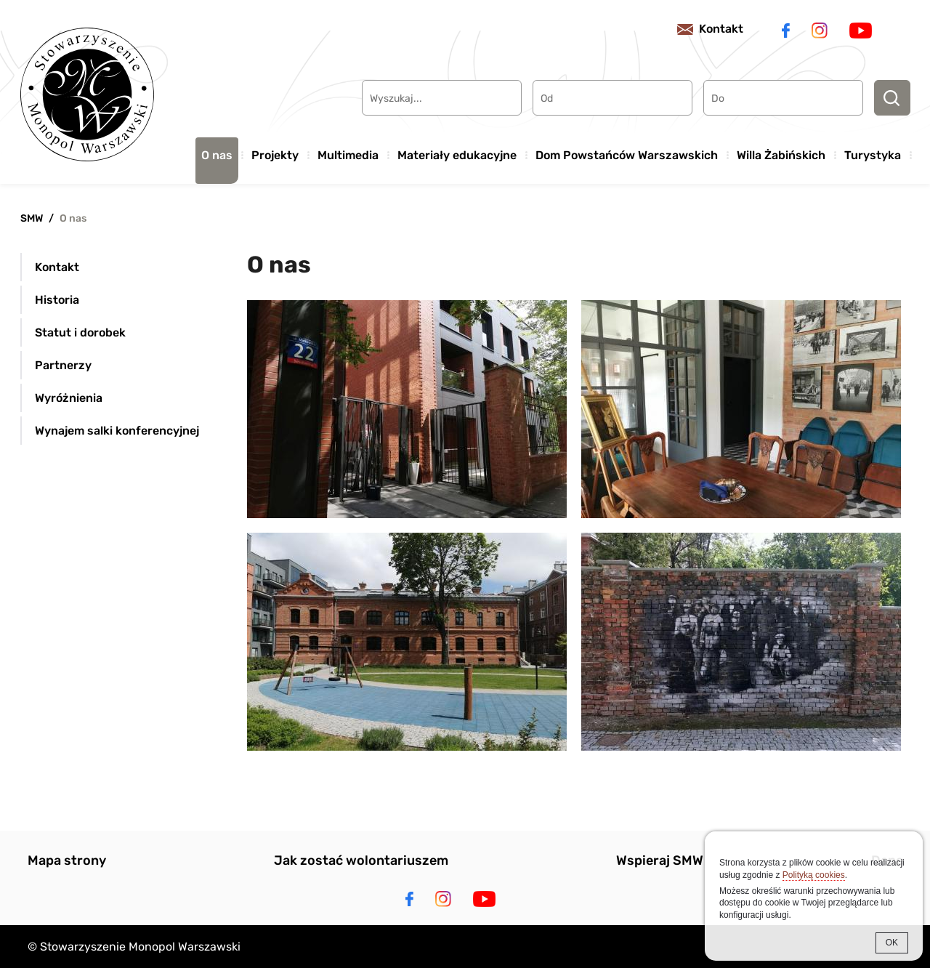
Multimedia (348, 155)
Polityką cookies (814, 875)
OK (892, 942)
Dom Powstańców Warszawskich (626, 155)
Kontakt (721, 29)
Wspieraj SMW (659, 860)
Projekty (275, 155)
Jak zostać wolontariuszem (361, 860)
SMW (31, 218)
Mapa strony (67, 860)
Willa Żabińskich (781, 155)
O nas (216, 155)
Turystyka (872, 155)
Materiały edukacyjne (457, 155)
